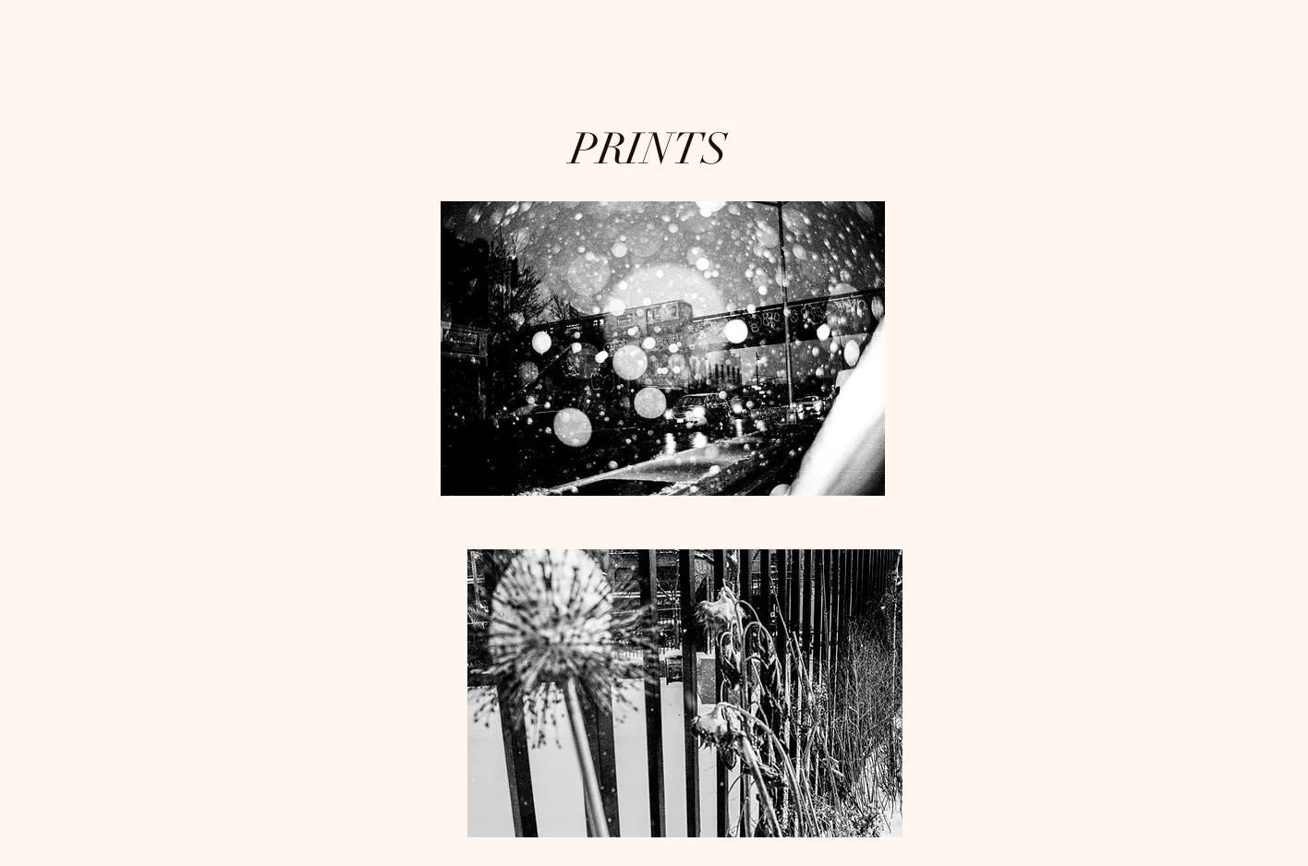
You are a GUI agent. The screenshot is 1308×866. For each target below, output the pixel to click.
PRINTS (654, 149)
